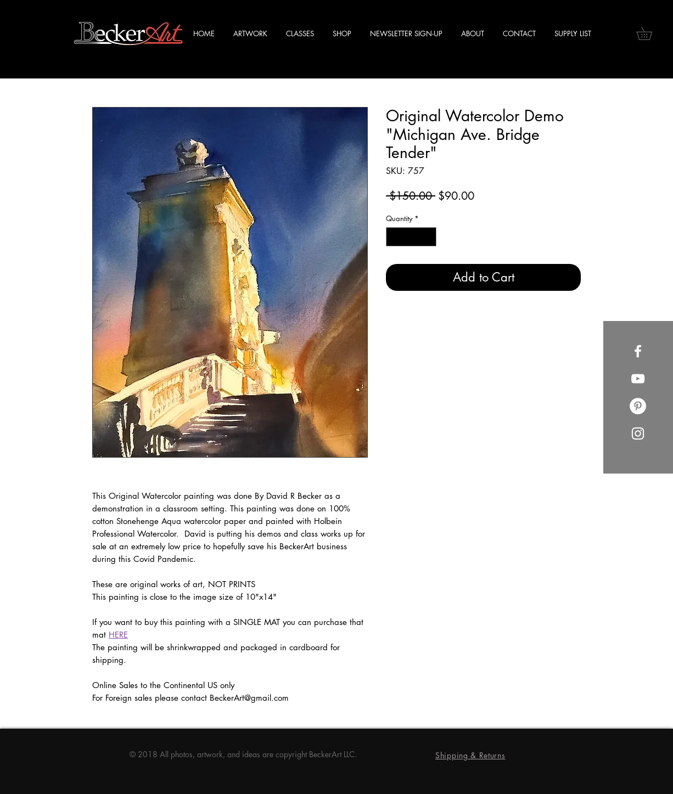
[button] (650, 33)
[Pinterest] (638, 406)
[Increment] (428, 237)
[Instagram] (638, 433)
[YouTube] (638, 378)
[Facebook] (638, 351)
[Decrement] (394, 237)
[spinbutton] (411, 237)
